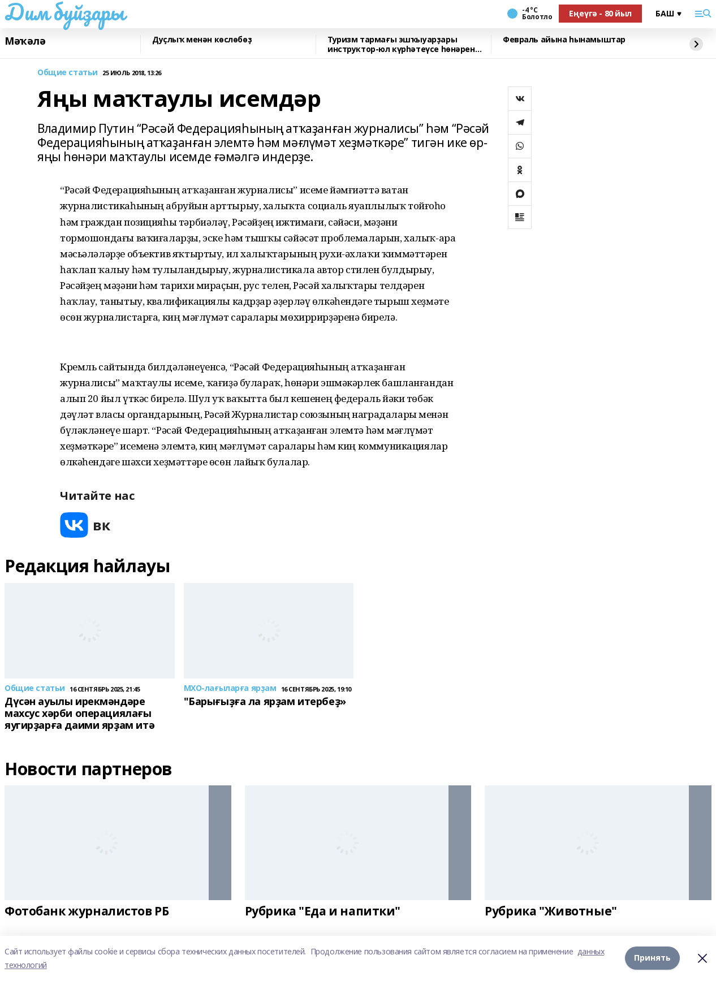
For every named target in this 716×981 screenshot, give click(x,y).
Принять (652, 958)
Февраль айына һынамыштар (564, 40)
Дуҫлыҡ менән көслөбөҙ (202, 40)
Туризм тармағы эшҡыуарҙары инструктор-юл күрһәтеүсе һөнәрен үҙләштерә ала (401, 44)
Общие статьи (67, 72)
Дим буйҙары (64, 12)
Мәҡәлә (25, 41)
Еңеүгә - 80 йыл (600, 13)
